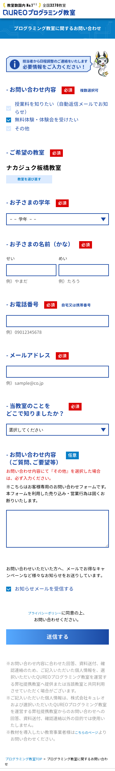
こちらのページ (90, 734)
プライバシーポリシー (44, 615)
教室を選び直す (29, 180)
